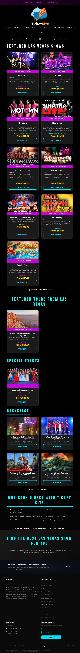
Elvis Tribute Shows (46, 598)
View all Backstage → (40, 490)
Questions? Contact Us (40, 290)
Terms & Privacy (45, 614)
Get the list (67, 567)
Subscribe (51, 637)
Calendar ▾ (59, 28)
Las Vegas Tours (46, 585)
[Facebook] (44, 646)
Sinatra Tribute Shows (47, 604)
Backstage (45, 28)
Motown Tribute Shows (47, 601)
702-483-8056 (12, 626)
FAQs (40, 33)
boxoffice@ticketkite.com (14, 629)
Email (42, 629)
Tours (17, 28)
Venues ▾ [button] (71, 28)
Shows (8, 28)
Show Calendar (45, 592)
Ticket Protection (46, 608)
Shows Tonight (45, 595)
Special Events (30, 28)
